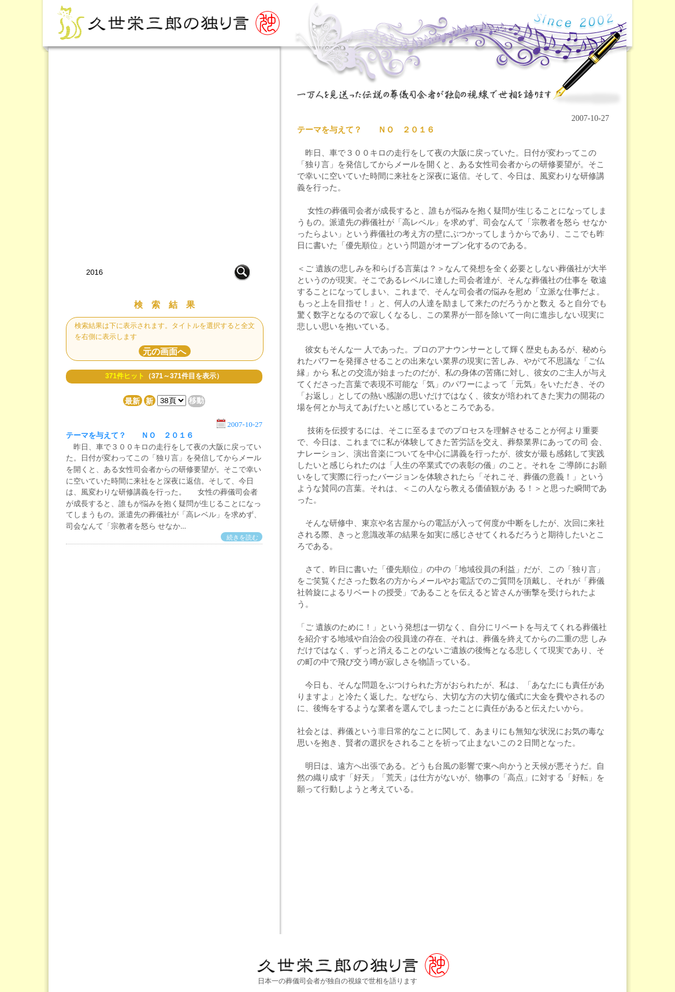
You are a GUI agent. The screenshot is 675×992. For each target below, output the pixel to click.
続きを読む (242, 537)
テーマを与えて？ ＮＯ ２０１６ (130, 435)
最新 (132, 400)
